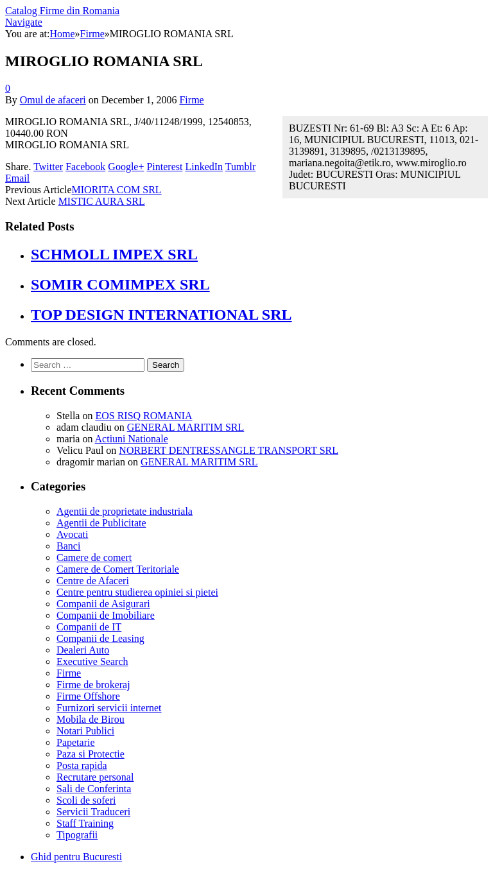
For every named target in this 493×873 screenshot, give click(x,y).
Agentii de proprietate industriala (124, 511)
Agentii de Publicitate (101, 522)
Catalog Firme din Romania (62, 10)
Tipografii (77, 834)
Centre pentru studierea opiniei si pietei (137, 592)
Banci (68, 545)
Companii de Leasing (100, 638)
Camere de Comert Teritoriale (117, 569)
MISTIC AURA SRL (101, 201)
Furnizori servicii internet (109, 707)
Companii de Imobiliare (105, 615)
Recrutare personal (95, 777)
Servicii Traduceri (93, 811)
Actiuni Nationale (131, 438)
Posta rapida (81, 765)
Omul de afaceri (53, 99)
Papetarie (75, 742)
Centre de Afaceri (92, 580)
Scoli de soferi (86, 800)
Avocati (72, 534)
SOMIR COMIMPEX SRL (120, 284)
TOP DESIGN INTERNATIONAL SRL (161, 314)
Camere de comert (94, 557)
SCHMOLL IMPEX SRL (114, 254)
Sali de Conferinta (93, 788)
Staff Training (85, 823)
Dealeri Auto (82, 649)
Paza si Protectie (90, 753)
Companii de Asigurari (103, 603)
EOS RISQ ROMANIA (143, 415)
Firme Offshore (88, 696)
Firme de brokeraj (93, 684)
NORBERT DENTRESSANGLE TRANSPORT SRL (228, 450)
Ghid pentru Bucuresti (76, 856)
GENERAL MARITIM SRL (186, 427)
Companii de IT (88, 626)
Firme (191, 99)
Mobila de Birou (90, 719)
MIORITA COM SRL (117, 189)
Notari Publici (85, 730)
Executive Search (92, 661)
